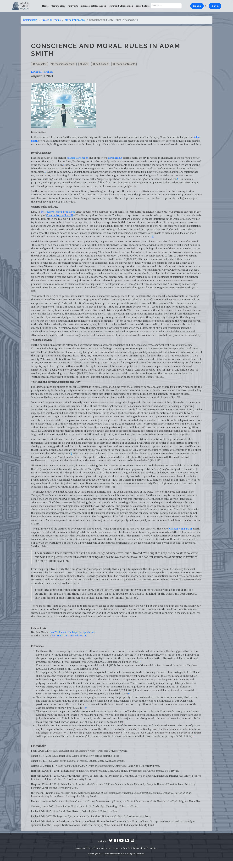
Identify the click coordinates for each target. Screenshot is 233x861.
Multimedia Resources (121, 6)
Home (45, 6)
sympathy (39, 64)
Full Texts (73, 6)
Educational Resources (93, 6)
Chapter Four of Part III (59, 215)
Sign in (215, 6)
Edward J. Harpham (42, 71)
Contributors (142, 6)
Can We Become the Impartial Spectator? (72, 632)
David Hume (115, 157)
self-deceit (100, 64)
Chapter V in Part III (180, 528)
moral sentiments (124, 64)
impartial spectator (63, 64)
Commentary (58, 6)
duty (84, 64)
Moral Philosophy (75, 19)
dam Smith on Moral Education (69, 635)
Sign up (197, 6)
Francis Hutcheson (77, 157)
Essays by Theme (51, 19)
